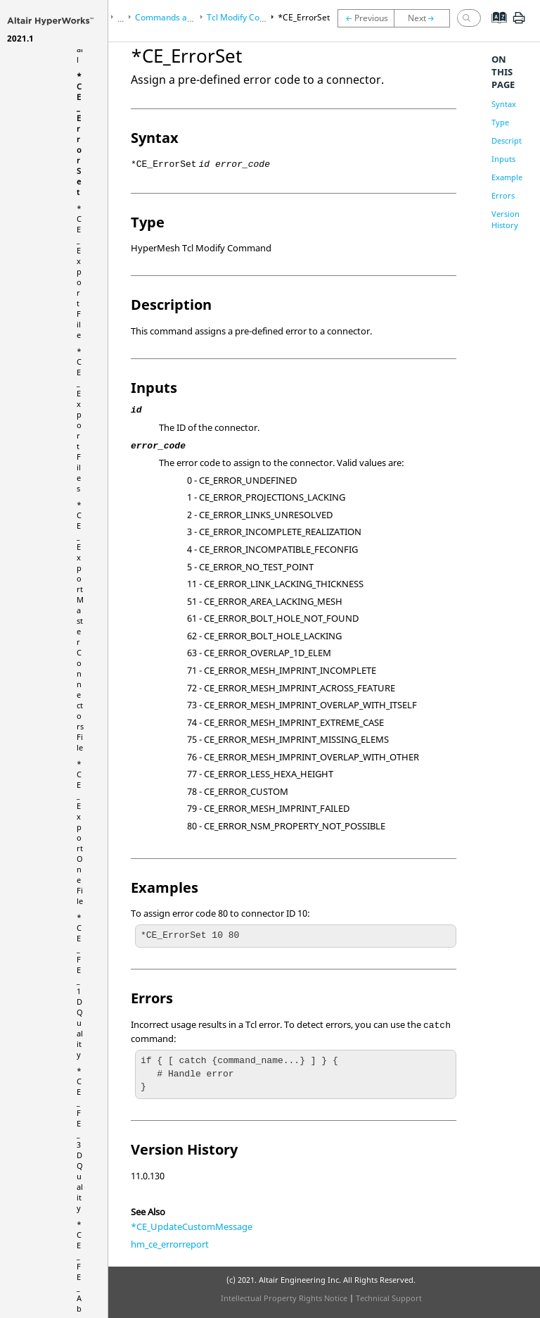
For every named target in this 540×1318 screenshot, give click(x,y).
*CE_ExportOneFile (80, 832)
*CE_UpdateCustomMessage (191, 1226)
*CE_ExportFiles (79, 420)
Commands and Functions (185, 17)
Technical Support (389, 1298)
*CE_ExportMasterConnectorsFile (80, 626)
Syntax (503, 104)
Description (512, 140)
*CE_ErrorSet (79, 133)
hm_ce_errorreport (170, 1244)
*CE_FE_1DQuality (80, 986)
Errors (503, 195)
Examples (508, 177)
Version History (505, 219)
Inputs (503, 158)
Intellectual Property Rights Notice (284, 1298)
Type (500, 122)
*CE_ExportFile (79, 271)
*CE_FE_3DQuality (80, 1139)
